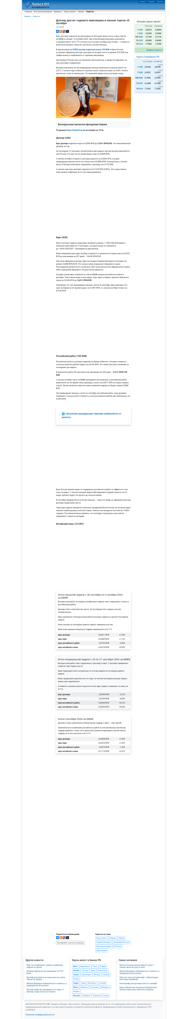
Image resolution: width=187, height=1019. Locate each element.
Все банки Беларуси (43, 12)
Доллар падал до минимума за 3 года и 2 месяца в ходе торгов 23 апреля (45, 990)
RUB (141, 37)
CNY (141, 40)
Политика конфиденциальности (40, 1015)
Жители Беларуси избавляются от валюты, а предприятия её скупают (47, 984)
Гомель (76, 975)
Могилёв (76, 996)
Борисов (84, 987)
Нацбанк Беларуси (103, 942)
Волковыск (92, 983)
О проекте (151, 1)
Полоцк (85, 970)
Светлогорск (86, 975)
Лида (83, 983)
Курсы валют (70, 12)
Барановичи (85, 966)
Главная (142, 1)
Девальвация (101, 950)
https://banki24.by (74, 130)
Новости (90, 12)
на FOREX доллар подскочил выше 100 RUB (89, 49)
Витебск (76, 970)
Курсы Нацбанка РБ (148, 56)
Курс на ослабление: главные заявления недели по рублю (45, 966)
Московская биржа (103, 946)
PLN (141, 44)
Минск (75, 987)
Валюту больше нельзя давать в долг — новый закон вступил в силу (137, 966)
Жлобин (106, 975)
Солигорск (94, 987)
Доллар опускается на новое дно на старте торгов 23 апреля (46, 978)
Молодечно (105, 987)
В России (117, 946)
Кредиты (58, 12)
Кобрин (103, 966)
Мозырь (97, 975)
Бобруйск (86, 996)
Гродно (76, 983)
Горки (106, 996)
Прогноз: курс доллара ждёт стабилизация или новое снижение (138, 978)
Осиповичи (97, 996)
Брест (75, 966)
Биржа (121, 938)
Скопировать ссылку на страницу (70, 943)
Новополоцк (103, 970)
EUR (141, 33)
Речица (76, 979)
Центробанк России (121, 942)
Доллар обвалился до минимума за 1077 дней (45, 972)
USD (141, 30)
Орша (93, 970)
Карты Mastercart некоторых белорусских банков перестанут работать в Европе (138, 988)
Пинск (94, 966)
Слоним (102, 983)
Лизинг (81, 12)
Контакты (160, 1)
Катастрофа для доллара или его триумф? (138, 983)
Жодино (76, 991)
